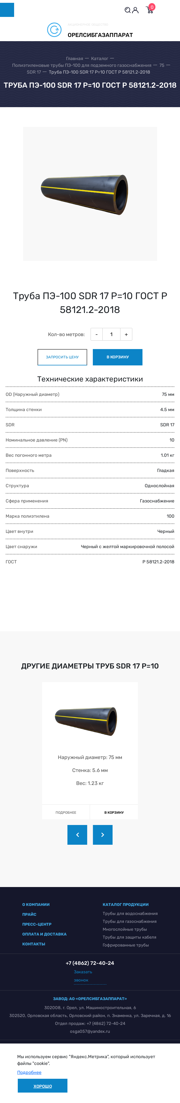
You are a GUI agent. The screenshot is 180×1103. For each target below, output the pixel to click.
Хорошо (43, 1086)
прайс (29, 914)
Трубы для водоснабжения (130, 913)
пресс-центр (36, 924)
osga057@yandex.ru (90, 1031)
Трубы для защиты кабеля (129, 937)
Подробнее (29, 1072)
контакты (33, 944)
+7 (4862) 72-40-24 (106, 1023)
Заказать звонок (83, 976)
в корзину (118, 357)
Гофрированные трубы (126, 945)
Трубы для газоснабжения (130, 921)
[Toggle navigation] (7, 10)
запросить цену (62, 357)
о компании (36, 904)
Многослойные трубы (125, 929)
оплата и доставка (44, 934)
